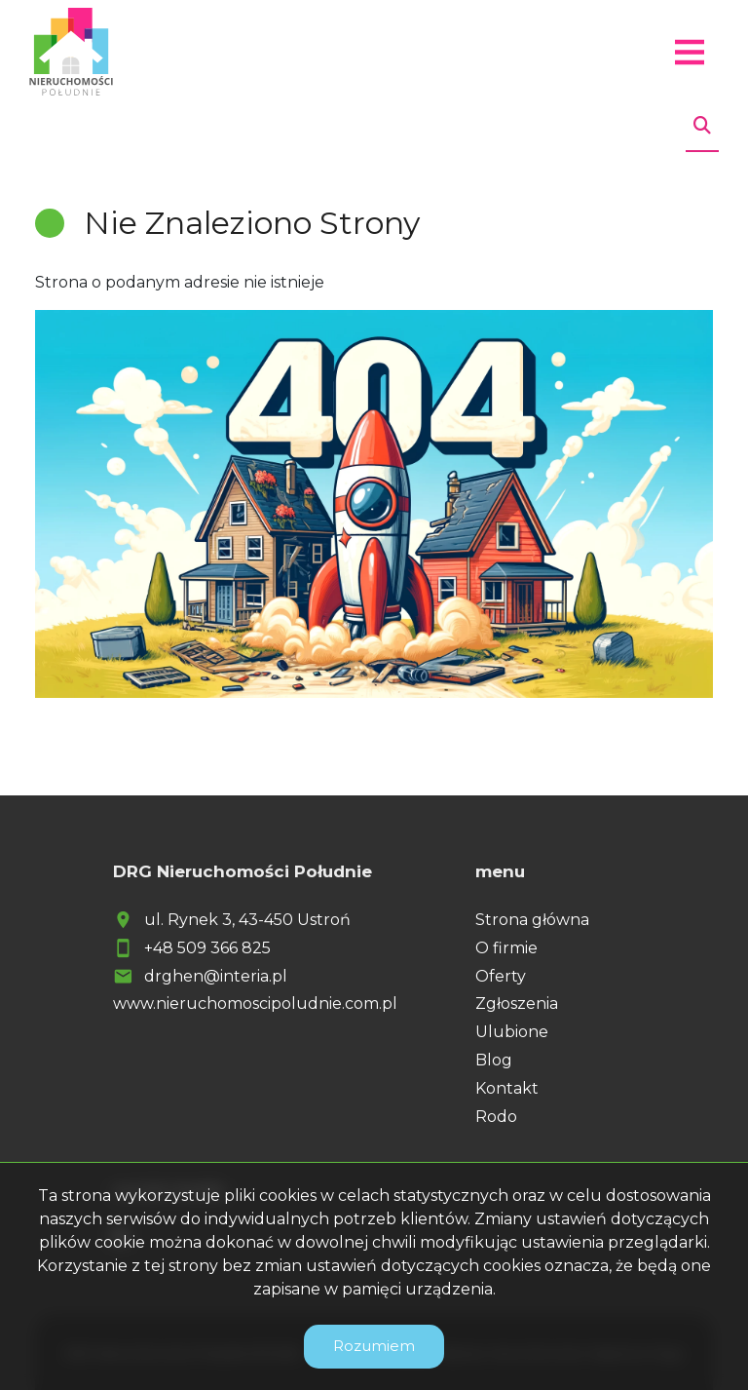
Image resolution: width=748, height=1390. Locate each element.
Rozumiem (374, 1345)
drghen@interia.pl (215, 976)
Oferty (500, 976)
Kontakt (507, 1088)
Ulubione (511, 1032)
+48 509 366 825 (207, 948)
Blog (493, 1060)
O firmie (506, 948)
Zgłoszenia (516, 1003)
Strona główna (532, 919)
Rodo (496, 1116)
